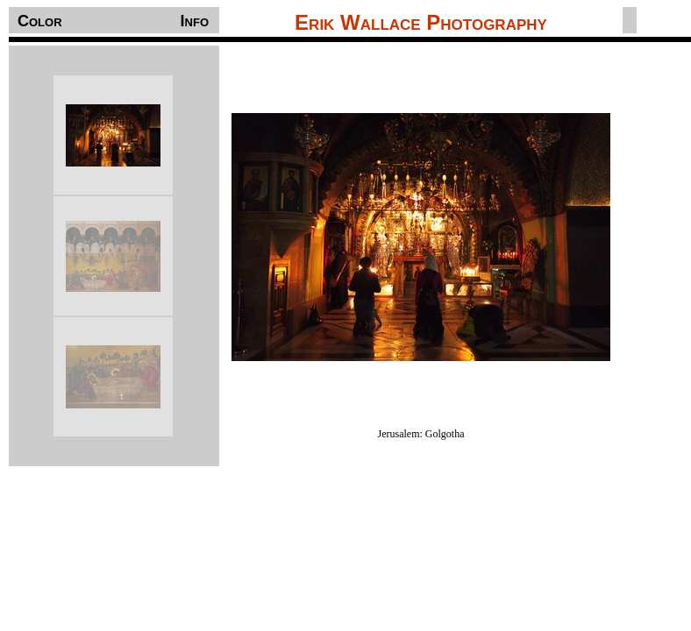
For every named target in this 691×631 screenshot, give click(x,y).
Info (195, 21)
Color (40, 21)
